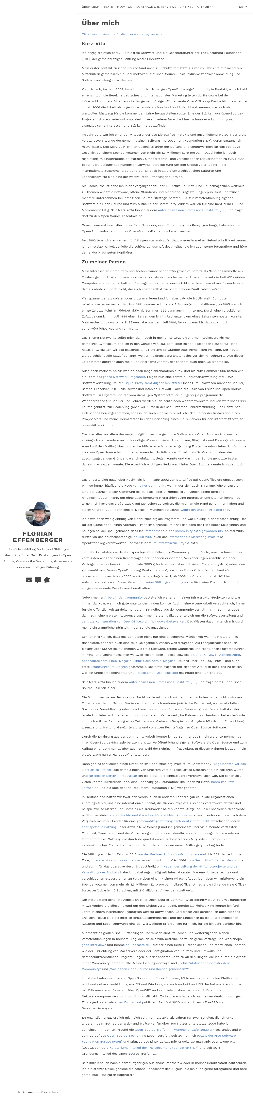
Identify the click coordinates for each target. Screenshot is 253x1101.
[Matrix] (38, 581)
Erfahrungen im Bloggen (109, 666)
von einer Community (149, 485)
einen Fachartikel (128, 1002)
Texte (108, 6)
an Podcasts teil (138, 945)
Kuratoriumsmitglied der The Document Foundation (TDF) (154, 1047)
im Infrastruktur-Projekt (171, 543)
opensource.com (94, 661)
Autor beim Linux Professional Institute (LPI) (192, 210)
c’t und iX (198, 655)
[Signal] (47, 581)
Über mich (90, 6)
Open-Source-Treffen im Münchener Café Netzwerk (174, 1029)
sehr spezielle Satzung (99, 827)
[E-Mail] (29, 581)
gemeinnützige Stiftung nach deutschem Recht (173, 821)
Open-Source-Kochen (124, 1035)
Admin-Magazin (164, 661)
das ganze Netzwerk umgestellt (120, 377)
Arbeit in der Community (123, 597)
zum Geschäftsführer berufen (210, 860)
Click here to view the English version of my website (122, 34)
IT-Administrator (227, 655)
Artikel (186, 6)
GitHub (205, 6)
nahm (215, 782)
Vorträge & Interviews (156, 6)
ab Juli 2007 (143, 537)
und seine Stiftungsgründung (161, 582)
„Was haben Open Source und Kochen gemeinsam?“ (149, 969)
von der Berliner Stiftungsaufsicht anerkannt (172, 854)
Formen (87, 788)
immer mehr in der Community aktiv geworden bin (184, 531)
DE (243, 6)
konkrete (228, 782)
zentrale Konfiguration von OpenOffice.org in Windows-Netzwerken (133, 621)
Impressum (30, 1092)
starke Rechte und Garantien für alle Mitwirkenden (149, 815)
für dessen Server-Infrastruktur (113, 776)
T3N (210, 655)
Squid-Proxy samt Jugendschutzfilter (153, 383)
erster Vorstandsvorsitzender (118, 860)
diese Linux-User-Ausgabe (158, 673)
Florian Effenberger (38, 537)
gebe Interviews (94, 945)
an (96, 788)
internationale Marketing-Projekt (194, 537)
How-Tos (124, 6)
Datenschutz (49, 1092)
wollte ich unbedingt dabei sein (205, 509)
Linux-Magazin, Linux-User (129, 661)
